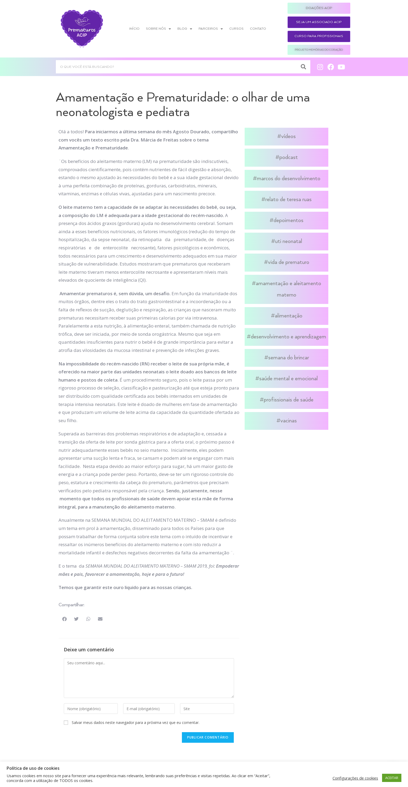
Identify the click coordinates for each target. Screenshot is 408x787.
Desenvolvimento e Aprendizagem (288, 337)
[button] (64, 619)
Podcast (288, 157)
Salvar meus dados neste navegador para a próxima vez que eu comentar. (135, 722)
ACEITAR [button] (391, 777)
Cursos (236, 29)
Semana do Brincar (288, 358)
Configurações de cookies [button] (355, 778)
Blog (184, 28)
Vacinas (288, 421)
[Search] (303, 66)
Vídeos (288, 136)
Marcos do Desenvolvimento (288, 178)
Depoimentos (288, 220)
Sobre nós (158, 28)
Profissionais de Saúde (288, 400)
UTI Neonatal (288, 241)
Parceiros (211, 28)
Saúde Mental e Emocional (288, 378)
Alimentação (288, 316)
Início (134, 29)
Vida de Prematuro (288, 262)
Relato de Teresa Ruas (288, 199)
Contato (258, 29)
